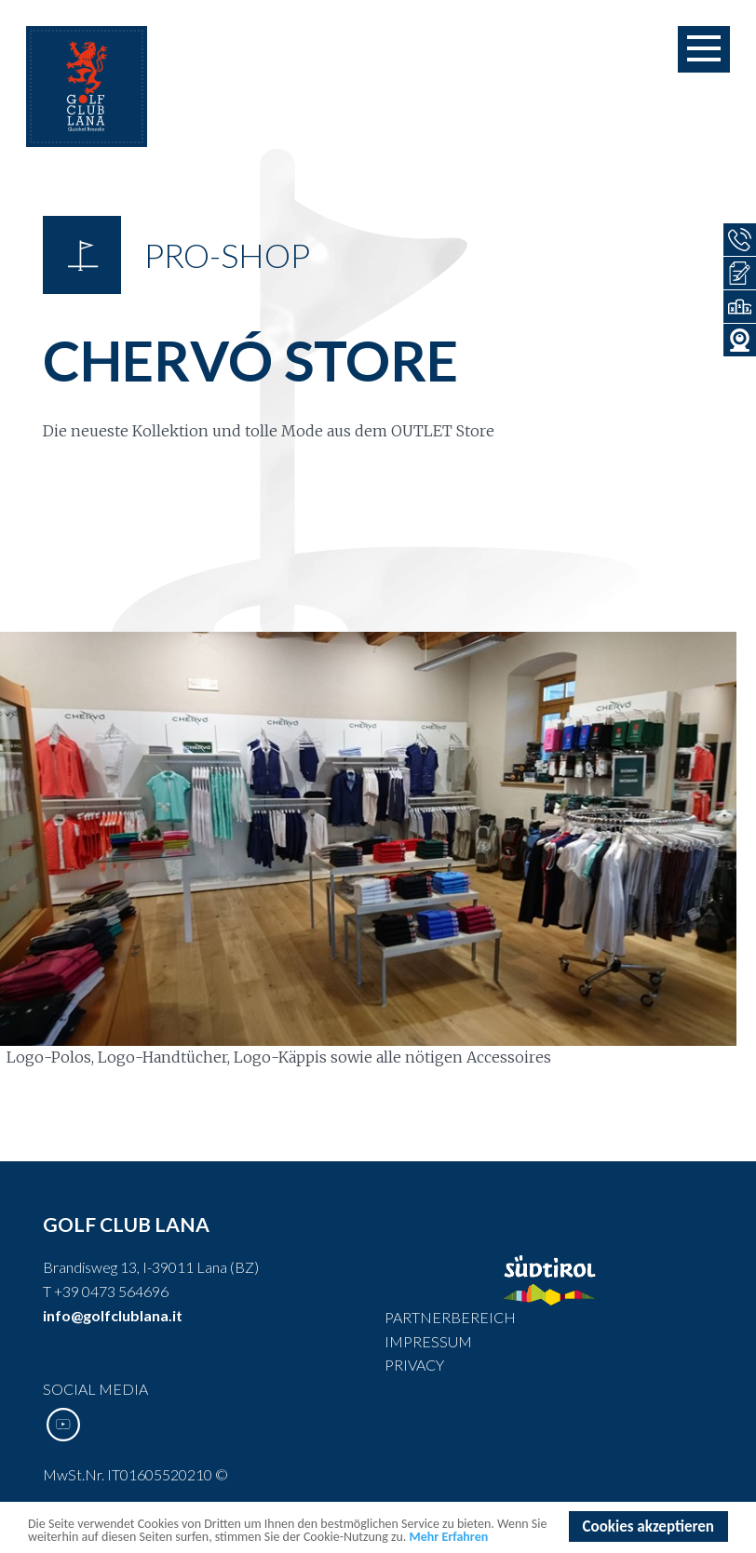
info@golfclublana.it (112, 1315)
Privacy (414, 1364)
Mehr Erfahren (449, 1538)
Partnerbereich (450, 1317)
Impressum (428, 1341)
